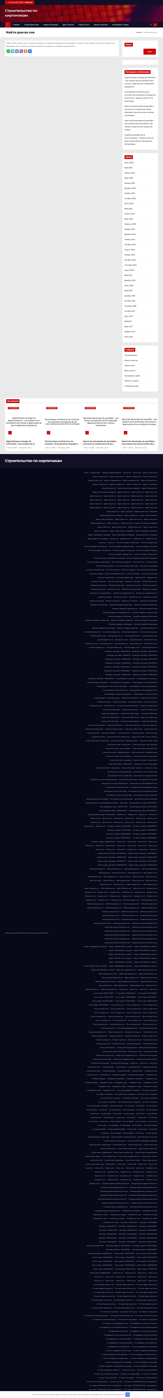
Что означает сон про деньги (148, 1312)
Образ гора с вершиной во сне (126, 970)
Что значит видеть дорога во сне (146, 1285)
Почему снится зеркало (107, 1048)
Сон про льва (140, 1114)
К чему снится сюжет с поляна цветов (145, 756)
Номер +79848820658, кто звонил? (120, 966)
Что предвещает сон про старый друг (145, 1339)
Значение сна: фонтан (96, 601)
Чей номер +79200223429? (128, 1226)
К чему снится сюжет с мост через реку (144, 745)
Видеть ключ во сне (121, 519)
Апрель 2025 (129, 214)
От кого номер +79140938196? (147, 993)
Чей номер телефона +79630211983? (118, 1250)
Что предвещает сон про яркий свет (145, 1343)
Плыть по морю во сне (118, 1005)
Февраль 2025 (130, 224)
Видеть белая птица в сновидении (129, 488)
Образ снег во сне (151, 985)
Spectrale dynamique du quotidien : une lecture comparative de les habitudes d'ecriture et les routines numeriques (100, 445)
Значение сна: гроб (113, 589)
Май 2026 (128, 167)
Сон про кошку (117, 1114)
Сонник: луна (99, 1168)
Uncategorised (130, 355)
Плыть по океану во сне (98, 1016)
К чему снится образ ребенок (129, 721)
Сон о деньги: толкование (104, 1094)
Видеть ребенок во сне (119, 527)
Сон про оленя (142, 1117)
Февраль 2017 (130, 331)
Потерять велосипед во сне (148, 1028)
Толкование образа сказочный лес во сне (144, 1203)
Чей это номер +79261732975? (147, 1257)
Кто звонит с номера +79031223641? (119, 826)
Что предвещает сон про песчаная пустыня (143, 1331)
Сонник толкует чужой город (95, 1164)
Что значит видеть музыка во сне (104, 1296)
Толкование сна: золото (100, 1215)
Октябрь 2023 (130, 260)
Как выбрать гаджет (120, 25)
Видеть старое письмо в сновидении (122, 531)
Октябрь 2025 (130, 198)
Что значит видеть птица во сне (123, 1300)
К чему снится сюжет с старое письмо (145, 760)
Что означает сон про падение (127, 1319)
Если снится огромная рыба (95, 570)
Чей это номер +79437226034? (146, 1261)
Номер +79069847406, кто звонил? (121, 947)
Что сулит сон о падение (149, 1374)
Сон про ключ (94, 1114)
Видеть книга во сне (135, 519)
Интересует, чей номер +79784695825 (117, 671)
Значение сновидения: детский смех (145, 605)
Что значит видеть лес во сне (124, 1292)
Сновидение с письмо (150, 1083)
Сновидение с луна (121, 1083)
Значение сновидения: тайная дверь (120, 624)
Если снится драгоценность (105, 566)
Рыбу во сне (134, 1063)
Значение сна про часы (98, 589)
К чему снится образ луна (149, 713)
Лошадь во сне (132, 849)
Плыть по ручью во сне (100, 1024)
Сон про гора (103, 1110)
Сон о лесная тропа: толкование (125, 1094)
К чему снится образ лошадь (129, 713)
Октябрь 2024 (130, 244)
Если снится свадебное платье (115, 574)
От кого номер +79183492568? (125, 997)
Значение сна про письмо (99, 585)
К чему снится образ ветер (148, 706)
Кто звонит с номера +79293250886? (118, 834)
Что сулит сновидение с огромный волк (115, 1358)
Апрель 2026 (129, 173)
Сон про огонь (120, 1117)
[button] (150, 25)
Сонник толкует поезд (109, 1156)
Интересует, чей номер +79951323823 (144, 675)
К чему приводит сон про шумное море (107, 698)
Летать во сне (121, 842)
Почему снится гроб (118, 1044)
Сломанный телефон (119, 1075)
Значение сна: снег (135, 597)
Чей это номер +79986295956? (100, 1273)
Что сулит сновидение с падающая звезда (143, 1358)
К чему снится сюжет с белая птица (118, 737)
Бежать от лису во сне (95, 480)
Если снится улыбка (133, 574)
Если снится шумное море (106, 578)
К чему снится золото (150, 702)
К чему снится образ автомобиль (128, 706)
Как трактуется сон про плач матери (115, 791)
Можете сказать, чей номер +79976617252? (143, 865)
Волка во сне (114, 539)
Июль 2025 (128, 203)
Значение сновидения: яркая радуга (145, 624)
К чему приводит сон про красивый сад (144, 682)
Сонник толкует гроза (135, 1145)
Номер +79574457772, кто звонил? (120, 958)
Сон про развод (113, 1125)
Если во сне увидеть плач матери (146, 546)
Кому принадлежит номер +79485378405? (113, 811)
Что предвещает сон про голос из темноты (143, 1323)
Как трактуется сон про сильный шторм (119, 795)
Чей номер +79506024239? (148, 1234)
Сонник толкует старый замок (114, 1160)
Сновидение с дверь (91, 1083)
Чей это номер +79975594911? (147, 1269)
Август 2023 (129, 270)
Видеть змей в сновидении (148, 515)
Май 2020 (128, 290)
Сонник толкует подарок (92, 1156)
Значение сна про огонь (149, 581)
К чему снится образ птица (110, 721)
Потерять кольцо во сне (115, 1032)
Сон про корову (106, 1114)
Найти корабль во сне (123, 881)
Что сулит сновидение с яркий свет (108, 1370)
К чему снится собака (98, 737)
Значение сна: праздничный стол (123, 593)
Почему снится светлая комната (147, 1059)
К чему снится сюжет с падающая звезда (116, 752)
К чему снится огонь (150, 729)
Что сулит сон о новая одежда (130, 1374)
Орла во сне (144, 989)
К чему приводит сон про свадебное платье (143, 690)
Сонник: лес (89, 1168)
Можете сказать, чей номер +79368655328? (111, 857)
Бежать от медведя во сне (112, 480)
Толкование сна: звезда (149, 1211)
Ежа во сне (102, 543)
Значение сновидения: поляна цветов (145, 616)
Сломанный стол (92, 1075)
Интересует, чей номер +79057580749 (144, 651)
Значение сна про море (132, 581)
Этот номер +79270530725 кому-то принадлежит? (140, 1386)
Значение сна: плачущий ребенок (100, 593)
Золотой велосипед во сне (148, 628)
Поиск (129, 44)
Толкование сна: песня (100, 1218)
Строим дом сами (31, 25)
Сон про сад (105, 1133)
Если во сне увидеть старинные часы (121, 554)
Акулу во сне (127, 473)
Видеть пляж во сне (104, 527)
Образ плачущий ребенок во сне (112, 978)
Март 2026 (128, 178)
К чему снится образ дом (130, 710)
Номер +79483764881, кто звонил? (145, 954)
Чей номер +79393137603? (108, 1234)
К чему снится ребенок (108, 733)
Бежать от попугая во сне (149, 480)
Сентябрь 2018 (130, 306)
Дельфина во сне (126, 539)
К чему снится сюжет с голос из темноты (144, 737)
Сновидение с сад (104, 1086)
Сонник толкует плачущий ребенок (146, 1152)
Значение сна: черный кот (130, 601)
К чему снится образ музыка (110, 717)
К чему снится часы (151, 768)
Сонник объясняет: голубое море (98, 1137)
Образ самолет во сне (121, 985)
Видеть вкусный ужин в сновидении (104, 492)
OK (128, 1394)
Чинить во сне (141, 1273)
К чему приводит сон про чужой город (145, 694)
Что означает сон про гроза (109, 1312)
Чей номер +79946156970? (128, 1242)
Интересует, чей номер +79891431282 (118, 675)
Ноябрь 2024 (129, 239)
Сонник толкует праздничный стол (129, 1156)
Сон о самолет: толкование (107, 1102)
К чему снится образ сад (114, 725)
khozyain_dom (24, 448)
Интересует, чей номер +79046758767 (117, 651)
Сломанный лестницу (93, 1071)
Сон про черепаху (151, 1133)
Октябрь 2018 (129, 301)
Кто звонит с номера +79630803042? (118, 838)
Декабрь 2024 (130, 234)
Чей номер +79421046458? (128, 1234)
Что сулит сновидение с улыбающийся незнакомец (114, 1366)
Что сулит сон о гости (128, 1370)
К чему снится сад (151, 733)
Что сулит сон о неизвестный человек (106, 1374)
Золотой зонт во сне (121, 640)
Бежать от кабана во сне (134, 477)
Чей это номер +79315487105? (102, 1261)
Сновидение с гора (151, 1079)
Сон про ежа (140, 1110)
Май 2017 (128, 321)
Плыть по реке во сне (119, 1020)
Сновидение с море (135, 1083)
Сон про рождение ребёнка (117, 1129)
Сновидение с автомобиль (115, 1079)
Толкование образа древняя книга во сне (144, 1184)
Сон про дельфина (115, 1110)
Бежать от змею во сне (116, 477)
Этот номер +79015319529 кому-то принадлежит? (106, 1386)
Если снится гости (138, 562)
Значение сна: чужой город (148, 601)
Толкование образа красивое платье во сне (114, 1191)
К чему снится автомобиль (129, 698)
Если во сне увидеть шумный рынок (98, 562)
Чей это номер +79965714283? (125, 1269)
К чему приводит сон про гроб (125, 679)
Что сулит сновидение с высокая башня (144, 1347)
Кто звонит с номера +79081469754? (145, 826)
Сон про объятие (151, 1114)
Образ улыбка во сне (92, 989)
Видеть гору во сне (137, 492)
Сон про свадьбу (115, 1133)
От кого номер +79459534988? (102, 1001)
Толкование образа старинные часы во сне (143, 1207)
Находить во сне (152, 888)
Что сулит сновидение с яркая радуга (145, 1366)
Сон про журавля (151, 1110)
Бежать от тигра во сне (150, 484)
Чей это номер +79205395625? (102, 1257)
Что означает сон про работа (148, 1319)
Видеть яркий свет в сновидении (146, 535)
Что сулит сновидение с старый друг (145, 1362)
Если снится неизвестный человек (127, 566)
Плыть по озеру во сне (134, 1009)
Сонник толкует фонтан (149, 1160)
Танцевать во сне (151, 1168)
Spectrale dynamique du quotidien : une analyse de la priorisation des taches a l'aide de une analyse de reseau (138, 445)
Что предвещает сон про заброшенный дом (113, 1327)
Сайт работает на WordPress (15, 933)
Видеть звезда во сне (131, 515)
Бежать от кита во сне (150, 477)
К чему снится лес (110, 706)
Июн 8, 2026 (12, 448)
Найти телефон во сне (134, 884)
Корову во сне (121, 814)
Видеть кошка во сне (150, 519)
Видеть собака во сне (150, 527)
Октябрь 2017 (129, 311)
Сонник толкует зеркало (108, 1149)
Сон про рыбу (142, 1129)
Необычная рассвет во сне (110, 912)
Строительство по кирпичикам (33, 460)
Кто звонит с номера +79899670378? (103, 842)
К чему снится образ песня (129, 717)
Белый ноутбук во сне (109, 488)
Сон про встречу (152, 1106)
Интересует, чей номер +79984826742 (101, 679)
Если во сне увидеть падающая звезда (121, 546)
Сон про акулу (129, 1106)
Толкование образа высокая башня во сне (115, 1184)
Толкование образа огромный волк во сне (113, 1195)
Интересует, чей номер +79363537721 (144, 659)
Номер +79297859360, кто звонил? (145, 950)
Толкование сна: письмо (117, 1218)
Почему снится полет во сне (105, 1055)
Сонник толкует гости (119, 1145)
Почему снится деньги (134, 1044)
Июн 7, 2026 (51, 448)
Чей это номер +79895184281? (147, 1265)
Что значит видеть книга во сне (103, 1292)
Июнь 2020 (128, 285)
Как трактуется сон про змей (128, 780)
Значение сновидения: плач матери (119, 616)
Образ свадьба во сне (137, 985)
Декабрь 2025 (130, 188)
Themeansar (44, 933)
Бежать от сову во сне (134, 484)
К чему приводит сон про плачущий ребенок (143, 686)
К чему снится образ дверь (111, 710)
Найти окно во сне (138, 881)
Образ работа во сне (105, 985)
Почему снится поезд (135, 1051)
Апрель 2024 (129, 250)
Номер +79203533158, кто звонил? (145, 947)
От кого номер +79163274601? (104, 997)
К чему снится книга (95, 706)
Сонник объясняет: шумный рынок (100, 1145)
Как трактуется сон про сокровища (97, 799)
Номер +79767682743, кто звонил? (145, 962)
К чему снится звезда (135, 702)
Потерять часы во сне (150, 1040)
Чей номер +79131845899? (148, 1222)
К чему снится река (123, 733)
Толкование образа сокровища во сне (115, 1207)
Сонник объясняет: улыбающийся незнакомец (142, 1141)
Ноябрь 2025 (129, 193)
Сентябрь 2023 (130, 265)
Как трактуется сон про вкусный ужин (120, 772)
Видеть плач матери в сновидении (146, 523)
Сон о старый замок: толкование (97, 1106)
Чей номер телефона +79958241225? (100, 1253)
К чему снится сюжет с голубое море (97, 741)
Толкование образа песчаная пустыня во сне (112, 1199)
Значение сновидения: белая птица (120, 605)
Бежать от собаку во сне (117, 484)
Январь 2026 (129, 183)
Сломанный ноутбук (123, 1071)
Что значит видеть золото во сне (125, 1288)
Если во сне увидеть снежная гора (124, 550)
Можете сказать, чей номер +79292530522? (142, 853)
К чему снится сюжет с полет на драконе (118, 756)
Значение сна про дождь (115, 581)
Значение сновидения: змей (148, 609)
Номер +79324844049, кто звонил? (120, 954)
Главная (16, 25)
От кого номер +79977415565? (99, 1005)
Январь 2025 (129, 229)
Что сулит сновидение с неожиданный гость (143, 1354)
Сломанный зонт (121, 1067)
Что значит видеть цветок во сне (124, 1308)
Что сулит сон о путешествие (107, 1378)
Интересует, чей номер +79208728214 (144, 655)
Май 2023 (128, 275)
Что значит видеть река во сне (106, 1304)
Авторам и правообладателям (111, 473)
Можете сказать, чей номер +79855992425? (112, 865)
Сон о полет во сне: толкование (147, 1094)
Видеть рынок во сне (135, 527)
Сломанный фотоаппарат (136, 1075)
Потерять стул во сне (119, 1040)
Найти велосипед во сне (97, 869)
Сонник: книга (131, 1164)
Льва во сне (153, 849)
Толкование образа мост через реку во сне (143, 1191)
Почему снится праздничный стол (126, 1055)
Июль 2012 (128, 337)
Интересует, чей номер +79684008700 (117, 667)
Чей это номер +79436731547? (124, 1261)
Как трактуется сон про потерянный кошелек (143, 791)
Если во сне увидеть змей (149, 543)
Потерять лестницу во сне (133, 1032)
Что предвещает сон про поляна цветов (119, 1339)
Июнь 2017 (128, 316)
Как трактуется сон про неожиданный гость (143, 783)
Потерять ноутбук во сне (99, 1036)
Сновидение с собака (119, 1086)
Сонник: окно (120, 1168)
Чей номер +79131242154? (129, 1222)
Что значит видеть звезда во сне (102, 1288)
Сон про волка (140, 1106)
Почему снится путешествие (148, 1055)
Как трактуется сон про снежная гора (145, 795)
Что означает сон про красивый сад (121, 1316)
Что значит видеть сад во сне (127, 1304)
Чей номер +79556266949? (107, 1238)
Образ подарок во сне (131, 978)
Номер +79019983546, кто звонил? (95, 947)
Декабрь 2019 (129, 296)
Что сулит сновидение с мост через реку (114, 1354)
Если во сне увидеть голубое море (128, 543)
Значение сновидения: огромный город (144, 612)
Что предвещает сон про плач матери (145, 1335)
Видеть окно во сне (113, 523)
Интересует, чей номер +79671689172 (145, 663)
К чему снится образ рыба (96, 725)
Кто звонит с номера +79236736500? (145, 830)
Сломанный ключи (134, 1067)
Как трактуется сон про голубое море (145, 772)
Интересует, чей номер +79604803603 (118, 663)
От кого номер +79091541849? (126, 993)
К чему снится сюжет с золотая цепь (118, 745)
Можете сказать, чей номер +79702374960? (142, 861)
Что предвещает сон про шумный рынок (119, 1343)
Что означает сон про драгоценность (96, 1316)
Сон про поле (104, 1121)
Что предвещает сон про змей (118, 1331)
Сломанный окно (137, 1071)
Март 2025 (128, 219)
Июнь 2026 (128, 162)
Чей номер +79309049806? (148, 1230)
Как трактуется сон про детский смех (145, 776)
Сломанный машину (108, 1071)
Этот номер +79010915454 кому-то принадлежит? (140, 1382)
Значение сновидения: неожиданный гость (116, 612)
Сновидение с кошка (106, 1083)
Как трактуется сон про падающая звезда (144, 787)
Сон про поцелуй (115, 1121)
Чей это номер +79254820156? (125, 1257)
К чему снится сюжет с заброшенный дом (124, 741)
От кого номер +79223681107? (147, 997)
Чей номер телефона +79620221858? (144, 1246)
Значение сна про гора (98, 581)
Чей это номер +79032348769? (146, 1253)
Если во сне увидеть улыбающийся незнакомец (109, 558)
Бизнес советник (101, 25)
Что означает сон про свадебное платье (115, 1323)
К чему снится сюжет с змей (148, 741)
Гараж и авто (84, 25)
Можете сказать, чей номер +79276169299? (112, 853)
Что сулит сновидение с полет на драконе (118, 1362)
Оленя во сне (123, 989)
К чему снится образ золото (148, 710)
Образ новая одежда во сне (128, 974)
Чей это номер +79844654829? (124, 1265)
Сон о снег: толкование (149, 1102)
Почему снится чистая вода (100, 1063)
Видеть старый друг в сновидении (146, 531)
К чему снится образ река (149, 721)
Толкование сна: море (150, 1215)
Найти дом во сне (104, 873)
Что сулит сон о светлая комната (146, 1378)
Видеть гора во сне (123, 492)
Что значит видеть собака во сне (101, 1308)
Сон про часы (139, 1133)
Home (86, 473)
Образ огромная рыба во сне (148, 974)
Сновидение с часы (109, 1090)
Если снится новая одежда (148, 566)
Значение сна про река (133, 585)
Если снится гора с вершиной (121, 562)
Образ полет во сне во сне (148, 978)
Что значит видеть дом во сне (125, 1285)
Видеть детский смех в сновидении (146, 511)
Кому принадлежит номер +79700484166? (101, 814)
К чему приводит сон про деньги (147, 679)
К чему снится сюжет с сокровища (120, 760)
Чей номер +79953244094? (148, 1242)
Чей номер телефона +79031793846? (118, 1246)
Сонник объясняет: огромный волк (115, 1141)
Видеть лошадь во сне (98, 523)
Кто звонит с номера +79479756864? (145, 834)
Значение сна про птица (116, 585)
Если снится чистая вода (149, 574)
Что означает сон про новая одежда (104, 1319)
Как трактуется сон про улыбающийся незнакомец (102, 803)
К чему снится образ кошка (110, 713)
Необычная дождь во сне (131, 900)
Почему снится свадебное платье (124, 1059)
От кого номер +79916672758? (147, 1001)
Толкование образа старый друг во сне (107, 1211)
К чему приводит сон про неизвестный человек (112, 686)
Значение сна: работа (105, 597)
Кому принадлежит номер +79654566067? (143, 811)
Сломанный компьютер (149, 1067)
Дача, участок (68, 25)
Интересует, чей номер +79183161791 (118, 655)
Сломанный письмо (150, 1071)
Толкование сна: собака (149, 1218)
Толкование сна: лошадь (118, 1215)
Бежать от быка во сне (150, 473)
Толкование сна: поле (133, 1218)
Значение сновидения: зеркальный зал (124, 609)
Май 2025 (128, 208)
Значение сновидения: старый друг (146, 620)
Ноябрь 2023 (129, 255)
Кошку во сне (143, 814)
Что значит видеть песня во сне (101, 1300)
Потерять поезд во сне (103, 1040)
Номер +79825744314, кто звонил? (95, 966)
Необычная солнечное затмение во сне (144, 923)
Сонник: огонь (109, 1168)
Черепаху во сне (118, 1273)
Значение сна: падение (149, 589)
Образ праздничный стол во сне (105, 982)
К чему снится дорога (104, 702)
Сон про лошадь (129, 1114)
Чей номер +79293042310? (108, 1230)
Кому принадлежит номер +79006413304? (143, 803)
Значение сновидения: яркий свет (128, 628)
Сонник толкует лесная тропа (127, 1149)
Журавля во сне (140, 578)
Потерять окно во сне (116, 1036)
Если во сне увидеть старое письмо (145, 554)
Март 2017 (128, 326)
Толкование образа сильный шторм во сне (115, 1203)
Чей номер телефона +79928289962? (144, 1250)
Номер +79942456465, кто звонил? (103, 970)
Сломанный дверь (108, 1067)
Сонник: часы (140, 1168)
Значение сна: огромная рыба (131, 589)
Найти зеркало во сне (119, 873)
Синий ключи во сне (94, 1067)
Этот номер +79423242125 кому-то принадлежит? (105, 1389)
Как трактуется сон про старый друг (145, 799)
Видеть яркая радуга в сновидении (123, 535)
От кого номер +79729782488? (125, 1001)
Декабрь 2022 (130, 280)
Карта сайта (124, 803)
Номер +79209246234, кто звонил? (120, 950)
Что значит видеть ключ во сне (147, 1288)
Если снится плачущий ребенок (147, 570)
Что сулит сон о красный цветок (147, 1370)
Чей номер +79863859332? (148, 1238)
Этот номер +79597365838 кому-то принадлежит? (140, 1389)
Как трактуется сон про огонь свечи (117, 787)
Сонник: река (130, 1168)
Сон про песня (93, 1121)
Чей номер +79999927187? (95, 1246)
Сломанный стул (105, 1075)
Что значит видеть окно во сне (126, 1296)
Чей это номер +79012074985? (124, 1253)
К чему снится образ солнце (134, 729)
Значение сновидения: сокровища (122, 620)
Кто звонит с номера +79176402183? (119, 830)
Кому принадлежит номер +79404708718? (143, 807)
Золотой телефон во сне (97, 647)
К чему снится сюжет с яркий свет (132, 768)
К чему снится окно (93, 733)
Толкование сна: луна (134, 1215)
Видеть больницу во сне (149, 488)
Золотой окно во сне (106, 644)
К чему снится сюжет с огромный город (144, 748)
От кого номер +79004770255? (103, 993)
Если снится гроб (151, 562)
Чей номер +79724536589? (128, 1238)
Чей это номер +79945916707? (103, 1269)
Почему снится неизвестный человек (114, 1051)
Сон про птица (152, 1121)
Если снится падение (113, 570)
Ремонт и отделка (51, 25)
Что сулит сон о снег (116, 1382)
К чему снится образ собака (94, 729)
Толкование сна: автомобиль (131, 1211)
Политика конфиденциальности (127, 1028)
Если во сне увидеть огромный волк (95, 546)
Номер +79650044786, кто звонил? (145, 958)
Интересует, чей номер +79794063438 (144, 671)
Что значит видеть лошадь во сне (146, 1292)
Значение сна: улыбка (150, 597)
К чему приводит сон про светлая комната (117, 694)
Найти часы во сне (139, 888)
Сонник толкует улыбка (132, 1160)
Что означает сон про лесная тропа (146, 1316)
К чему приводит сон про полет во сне (115, 690)
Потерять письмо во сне (132, 1036)
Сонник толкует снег (96, 1160)
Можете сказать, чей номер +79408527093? (142, 857)
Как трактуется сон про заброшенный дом (103, 780)
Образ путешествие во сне (148, 982)
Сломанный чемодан (99, 1079)
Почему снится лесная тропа (148, 1048)
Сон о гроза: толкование (149, 1090)
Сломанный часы (151, 1075)
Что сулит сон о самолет (126, 1378)
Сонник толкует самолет (149, 1156)
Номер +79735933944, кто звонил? (120, 962)
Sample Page (95, 473)
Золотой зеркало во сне (98, 636)
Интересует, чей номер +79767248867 (144, 667)
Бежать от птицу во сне (100, 484)
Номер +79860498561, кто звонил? (145, 966)
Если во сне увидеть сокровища (147, 550)
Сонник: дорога (110, 1164)
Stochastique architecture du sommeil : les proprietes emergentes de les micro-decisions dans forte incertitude (62, 445)
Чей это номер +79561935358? (102, 1265)
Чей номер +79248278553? (148, 1226)
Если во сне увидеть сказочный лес (99, 550)
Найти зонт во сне (125, 877)
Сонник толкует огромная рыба (101, 1152)
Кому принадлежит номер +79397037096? (114, 807)
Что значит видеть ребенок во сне (146, 1300)
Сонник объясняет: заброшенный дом (123, 1137)
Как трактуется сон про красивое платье (115, 783)
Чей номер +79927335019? (108, 1242)
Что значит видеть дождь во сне (103, 1285)
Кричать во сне (95, 818)
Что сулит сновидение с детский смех (145, 1351)
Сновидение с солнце (135, 1086)
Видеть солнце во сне (101, 531)
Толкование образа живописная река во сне (143, 1187)
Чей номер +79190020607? (108, 1226)
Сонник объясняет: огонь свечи (147, 1137)
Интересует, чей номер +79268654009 (118, 659)
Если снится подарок (96, 574)
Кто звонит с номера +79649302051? (145, 838)
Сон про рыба (131, 1129)
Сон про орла (153, 1117)
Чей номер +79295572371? (128, 1230)
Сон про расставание (150, 1125)
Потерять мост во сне (150, 1032)
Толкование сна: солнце (111, 1222)
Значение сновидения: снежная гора (97, 620)
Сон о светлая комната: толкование (129, 1102)
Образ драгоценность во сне (108, 974)
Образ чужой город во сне (109, 989)
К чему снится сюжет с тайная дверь (145, 764)
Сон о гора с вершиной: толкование (128, 1090)
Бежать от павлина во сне (131, 480)
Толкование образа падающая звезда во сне (142, 1195)
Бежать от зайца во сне (100, 477)
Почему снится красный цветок (127, 1048)
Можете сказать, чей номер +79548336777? (112, 861)
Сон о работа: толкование (130, 1098)
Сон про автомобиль (116, 1106)
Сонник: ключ (121, 1164)
